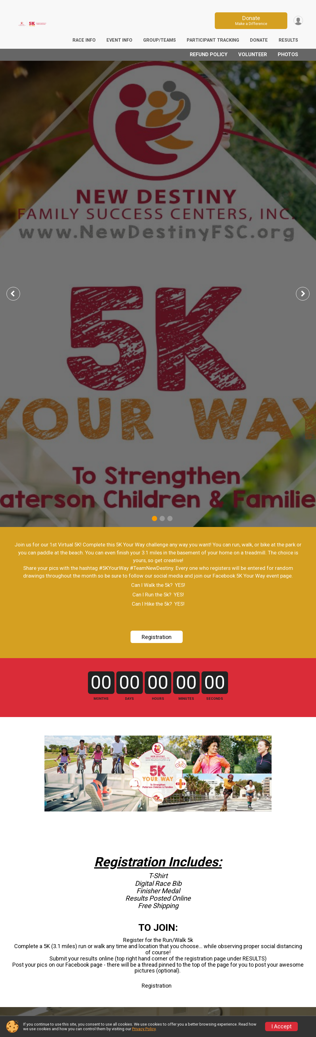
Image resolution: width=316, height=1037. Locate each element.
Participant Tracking (213, 40)
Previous (17, 293)
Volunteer (252, 54)
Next (307, 293)
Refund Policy (208, 54)
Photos (288, 54)
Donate (249, 20)
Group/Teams (159, 40)
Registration (157, 637)
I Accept (281, 1026)
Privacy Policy (144, 1029)
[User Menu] (297, 20)
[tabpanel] (158, 293)
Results (288, 40)
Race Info (84, 40)
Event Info (119, 40)
